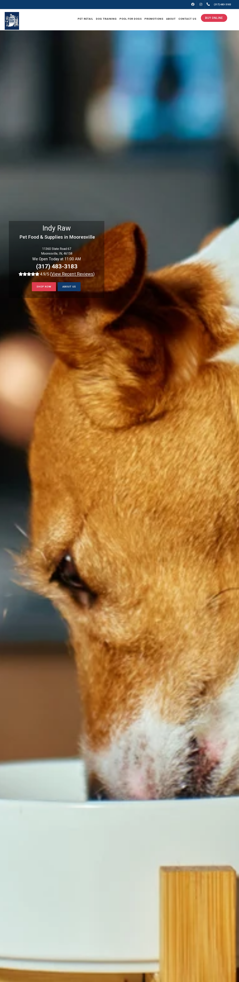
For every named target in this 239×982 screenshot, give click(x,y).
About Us (70, 286)
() (72, 274)
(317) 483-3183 (56, 266)
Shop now (43, 286)
